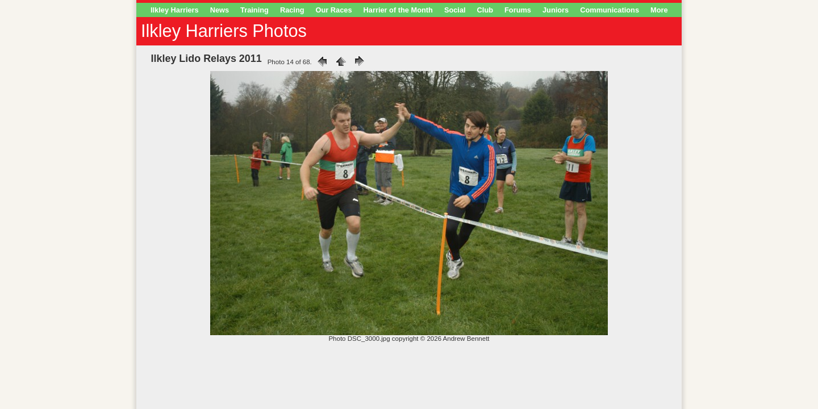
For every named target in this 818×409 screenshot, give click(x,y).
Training (254, 10)
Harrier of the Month (398, 10)
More (659, 10)
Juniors (555, 10)
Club (485, 10)
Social (455, 10)
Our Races (334, 10)
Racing (292, 10)
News (219, 10)
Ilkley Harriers (175, 10)
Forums (517, 10)
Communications (609, 10)
